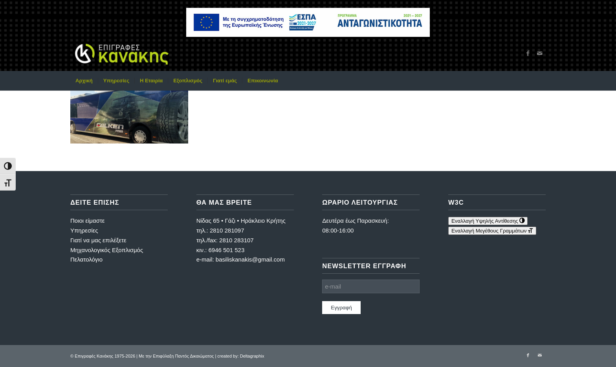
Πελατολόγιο (86, 259)
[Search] (540, 81)
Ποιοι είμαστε (87, 220)
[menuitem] (84, 81)
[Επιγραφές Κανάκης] (121, 53)
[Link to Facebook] (528, 53)
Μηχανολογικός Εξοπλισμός (106, 250)
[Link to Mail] (540, 53)
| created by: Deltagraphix (239, 356)
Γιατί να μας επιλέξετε (98, 240)
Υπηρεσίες (84, 230)
